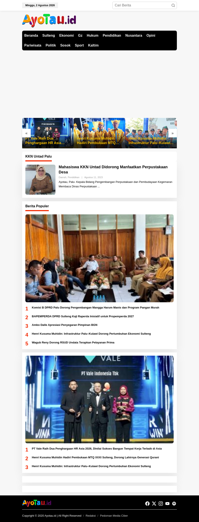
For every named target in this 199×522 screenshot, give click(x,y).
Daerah (62, 177)
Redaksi (91, 515)
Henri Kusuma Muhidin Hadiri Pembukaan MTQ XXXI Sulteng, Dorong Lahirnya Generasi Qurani (98, 141)
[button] (173, 5)
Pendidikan (73, 177)
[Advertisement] (99, 83)
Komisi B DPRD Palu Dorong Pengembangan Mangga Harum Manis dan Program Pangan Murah (95, 307)
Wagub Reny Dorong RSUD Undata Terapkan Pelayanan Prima (73, 342)
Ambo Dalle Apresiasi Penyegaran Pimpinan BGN (64, 324)
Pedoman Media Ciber (114, 515)
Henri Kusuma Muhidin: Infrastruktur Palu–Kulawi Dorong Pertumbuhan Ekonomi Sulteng (149, 141)
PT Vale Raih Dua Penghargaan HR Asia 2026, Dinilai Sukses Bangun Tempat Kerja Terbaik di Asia (43, 141)
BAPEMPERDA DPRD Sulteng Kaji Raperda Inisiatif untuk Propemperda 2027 (83, 316)
